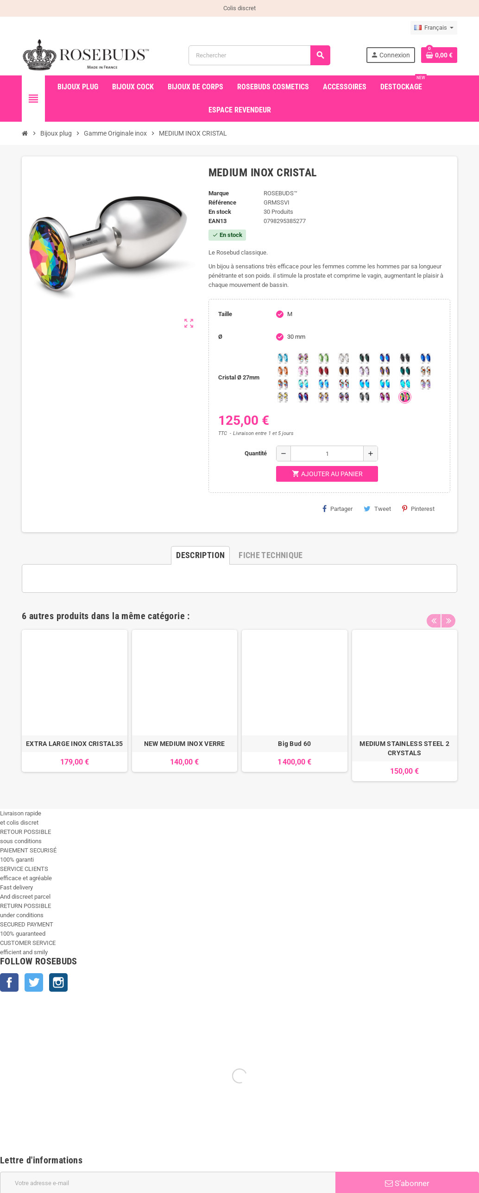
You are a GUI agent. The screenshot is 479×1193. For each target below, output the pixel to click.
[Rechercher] (259, 55)
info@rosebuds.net (25, 1188)
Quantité (256, 453)
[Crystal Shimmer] (282, 397)
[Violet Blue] (302, 397)
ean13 (217, 220)
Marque (218, 193)
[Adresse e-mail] (167, 1023)
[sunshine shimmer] (425, 371)
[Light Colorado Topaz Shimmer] (323, 384)
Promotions (21, 1097)
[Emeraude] (364, 358)
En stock (219, 211)
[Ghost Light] (343, 397)
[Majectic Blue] (425, 358)
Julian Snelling (188, 1135)
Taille (225, 314)
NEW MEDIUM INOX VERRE (184, 743)
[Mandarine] (282, 371)
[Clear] (343, 358)
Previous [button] (434, 614)
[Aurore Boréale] (302, 358)
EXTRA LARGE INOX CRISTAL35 (74, 743)
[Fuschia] (384, 397)
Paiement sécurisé (356, 1109)
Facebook (9, 982)
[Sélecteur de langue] (433, 28)
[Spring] (364, 371)
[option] (74, 705)
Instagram (58, 982)
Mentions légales (354, 1122)
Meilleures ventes (29, 1122)
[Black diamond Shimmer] (364, 384)
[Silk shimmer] (425, 384)
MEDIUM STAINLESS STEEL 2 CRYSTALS (404, 748)
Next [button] (448, 614)
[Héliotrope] (384, 358)
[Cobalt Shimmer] (404, 384)
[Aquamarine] (282, 358)
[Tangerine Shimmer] (343, 384)
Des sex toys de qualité (199, 1109)
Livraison (343, 1097)
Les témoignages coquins (202, 1148)
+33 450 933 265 (73, 1188)
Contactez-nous (189, 1161)
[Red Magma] (323, 371)
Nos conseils (186, 1122)
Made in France (189, 1097)
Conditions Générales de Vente (372, 1135)
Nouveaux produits (30, 1109)
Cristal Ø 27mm (238, 377)
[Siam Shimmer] (302, 384)
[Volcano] (384, 371)
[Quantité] (327, 453)
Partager (337, 508)
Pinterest (418, 508)
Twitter (34, 982)
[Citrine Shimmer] (282, 384)
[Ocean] (404, 371)
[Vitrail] (404, 397)
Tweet (377, 508)
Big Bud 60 (294, 743)
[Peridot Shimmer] (384, 384)
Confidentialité (350, 1148)
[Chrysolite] (323, 358)
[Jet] (404, 358)
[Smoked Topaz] (343, 371)
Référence (222, 202)
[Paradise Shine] (323, 397)
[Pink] (302, 371)
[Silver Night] (364, 397)
